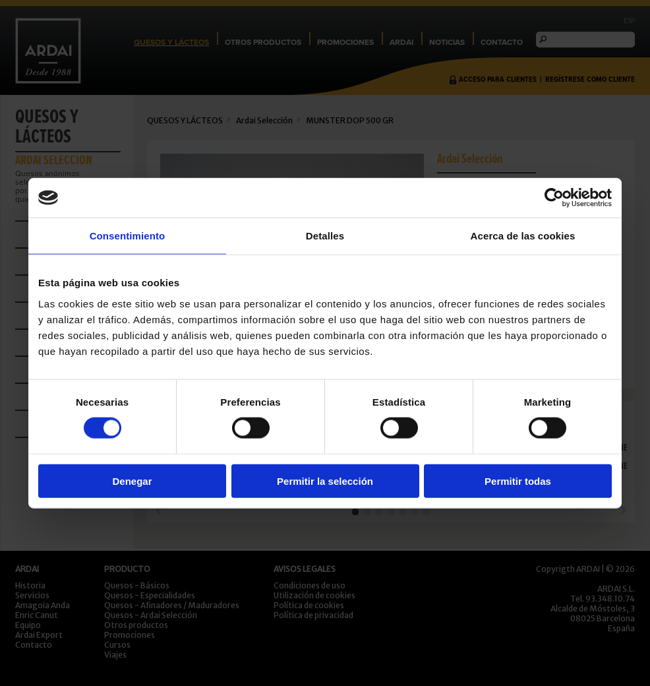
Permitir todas (518, 480)
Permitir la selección (325, 480)
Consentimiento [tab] (127, 235)
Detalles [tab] (325, 235)
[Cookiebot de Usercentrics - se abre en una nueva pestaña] (554, 198)
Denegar (132, 480)
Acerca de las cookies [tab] (523, 235)
